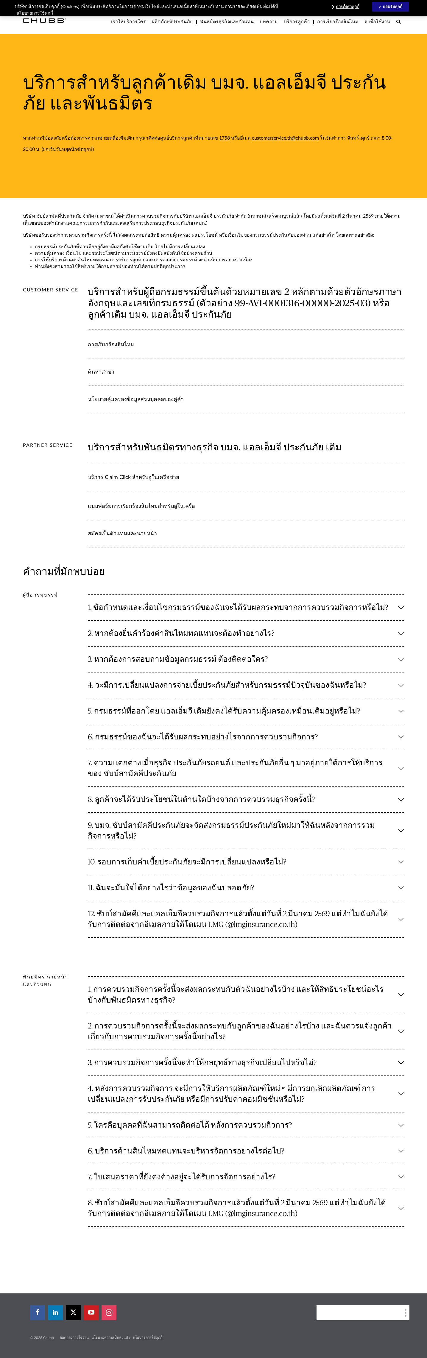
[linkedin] (55, 1312)
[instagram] (109, 1312)
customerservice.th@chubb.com (285, 138)
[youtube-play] (91, 1312)
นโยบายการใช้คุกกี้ (147, 1337)
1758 (224, 138)
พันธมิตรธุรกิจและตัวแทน (227, 21)
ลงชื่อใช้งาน (377, 21)
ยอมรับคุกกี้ (393, 6)
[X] (73, 1312)
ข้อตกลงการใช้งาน (74, 1337)
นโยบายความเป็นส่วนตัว (110, 1337)
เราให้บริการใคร (128, 21)
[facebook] (37, 1312)
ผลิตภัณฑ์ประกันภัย (172, 21)
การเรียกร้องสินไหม (338, 21)
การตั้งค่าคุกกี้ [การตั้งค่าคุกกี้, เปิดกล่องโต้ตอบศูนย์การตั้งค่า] (347, 6)
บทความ (269, 21)
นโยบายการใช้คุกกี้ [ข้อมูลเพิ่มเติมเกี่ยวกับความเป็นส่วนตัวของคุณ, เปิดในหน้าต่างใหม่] (34, 13)
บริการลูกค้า (297, 21)
